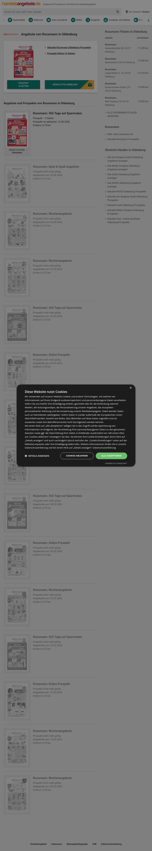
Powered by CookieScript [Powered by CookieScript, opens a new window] (116, 463)
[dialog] (76, 425)
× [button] (130, 388)
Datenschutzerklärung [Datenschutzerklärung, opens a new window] (104, 447)
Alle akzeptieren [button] (111, 455)
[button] (37, 456)
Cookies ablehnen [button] (77, 455)
